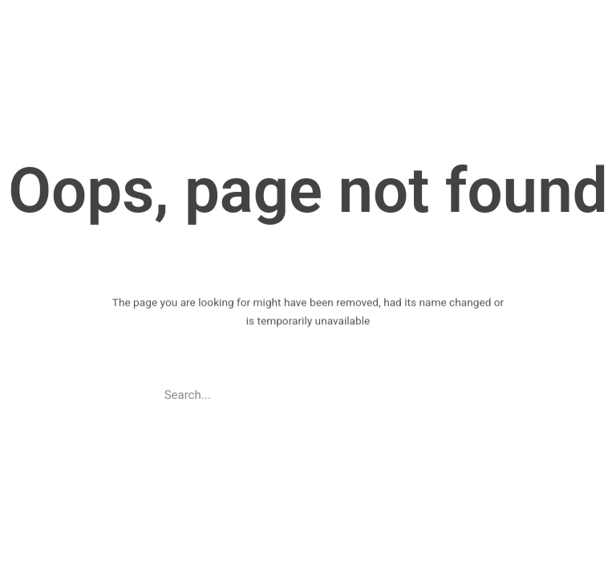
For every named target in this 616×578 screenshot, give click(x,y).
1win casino (3, 0)
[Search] (443, 392)
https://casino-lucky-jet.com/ (15, 0)
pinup (7, 0)
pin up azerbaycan (26, 0)
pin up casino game (35, 0)
